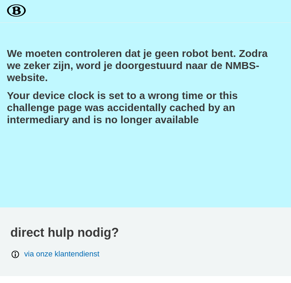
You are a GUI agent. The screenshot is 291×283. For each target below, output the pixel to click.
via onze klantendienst (55, 254)
